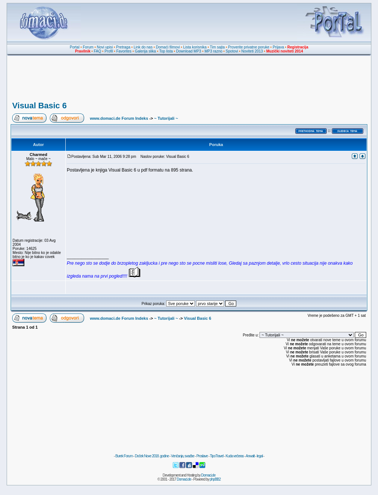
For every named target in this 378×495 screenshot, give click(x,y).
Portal (74, 47)
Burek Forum (124, 456)
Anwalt (249, 456)
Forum (88, 47)
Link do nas (143, 47)
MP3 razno (213, 51)
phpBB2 (215, 479)
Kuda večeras (235, 456)
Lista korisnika (194, 47)
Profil (108, 51)
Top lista (166, 51)
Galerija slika (145, 51)
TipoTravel (217, 456)
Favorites (123, 51)
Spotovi (232, 51)
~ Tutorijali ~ (166, 118)
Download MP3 (188, 51)
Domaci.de (208, 475)
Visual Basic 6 (39, 105)
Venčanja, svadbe (182, 456)
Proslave (202, 456)
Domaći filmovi (168, 47)
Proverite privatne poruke (248, 47)
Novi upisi (105, 47)
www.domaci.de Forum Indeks (119, 118)
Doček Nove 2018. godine (152, 456)
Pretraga (123, 47)
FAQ (97, 51)
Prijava (278, 47)
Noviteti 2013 (252, 51)
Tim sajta (217, 47)
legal (259, 456)
